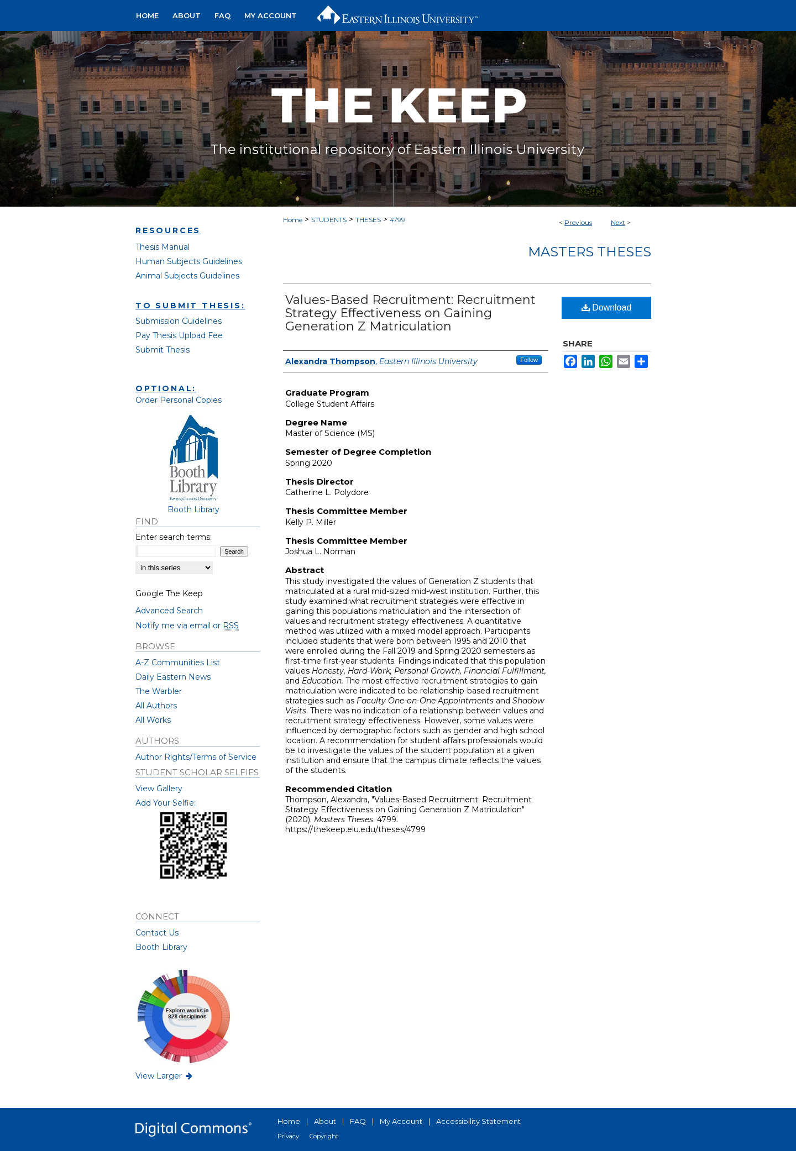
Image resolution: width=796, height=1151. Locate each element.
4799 (397, 220)
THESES (368, 220)
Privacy (288, 1136)
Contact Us (157, 933)
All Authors (156, 706)
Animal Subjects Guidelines (187, 276)
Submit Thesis (162, 350)
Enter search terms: (173, 537)
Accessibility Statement (478, 1121)
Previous (578, 222)
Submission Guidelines (178, 321)
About (325, 1121)
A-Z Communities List (177, 663)
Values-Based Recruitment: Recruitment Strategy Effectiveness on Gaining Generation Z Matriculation (410, 313)
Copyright (324, 1136)
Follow (529, 359)
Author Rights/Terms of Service (195, 757)
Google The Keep (169, 593)
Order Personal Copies (178, 400)
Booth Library (161, 947)
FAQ (358, 1121)
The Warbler (158, 691)
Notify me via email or (187, 625)
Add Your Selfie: (165, 803)
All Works (153, 720)
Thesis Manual (162, 247)
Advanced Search (169, 611)
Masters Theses (589, 252)
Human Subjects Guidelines (188, 261)
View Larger (164, 1076)
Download (607, 307)
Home (292, 220)
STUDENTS (329, 220)
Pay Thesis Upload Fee (179, 335)
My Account (401, 1121)
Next (618, 222)
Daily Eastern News (173, 677)
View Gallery (158, 788)
